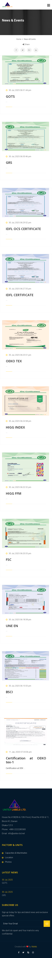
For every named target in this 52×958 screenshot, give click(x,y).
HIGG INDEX (15, 427)
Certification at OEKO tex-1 (26, 760)
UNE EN (12, 625)
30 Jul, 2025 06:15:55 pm (18, 686)
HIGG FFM (13, 493)
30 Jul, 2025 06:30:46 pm (18, 156)
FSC (8, 559)
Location (9, 857)
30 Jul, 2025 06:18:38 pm (18, 619)
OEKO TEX (14, 361)
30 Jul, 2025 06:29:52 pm (18, 222)
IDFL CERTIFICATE (19, 295)
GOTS (10, 96)
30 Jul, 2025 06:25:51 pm (18, 355)
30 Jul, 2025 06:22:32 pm (18, 487)
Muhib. (34, 946)
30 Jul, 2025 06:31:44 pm (18, 90)
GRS (9, 162)
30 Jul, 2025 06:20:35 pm (18, 553)
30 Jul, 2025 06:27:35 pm (18, 289)
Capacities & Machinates (16, 853)
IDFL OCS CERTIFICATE (23, 228)
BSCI (9, 692)
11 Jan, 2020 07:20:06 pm (19, 752)
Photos (8, 862)
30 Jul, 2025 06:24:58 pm (18, 421)
